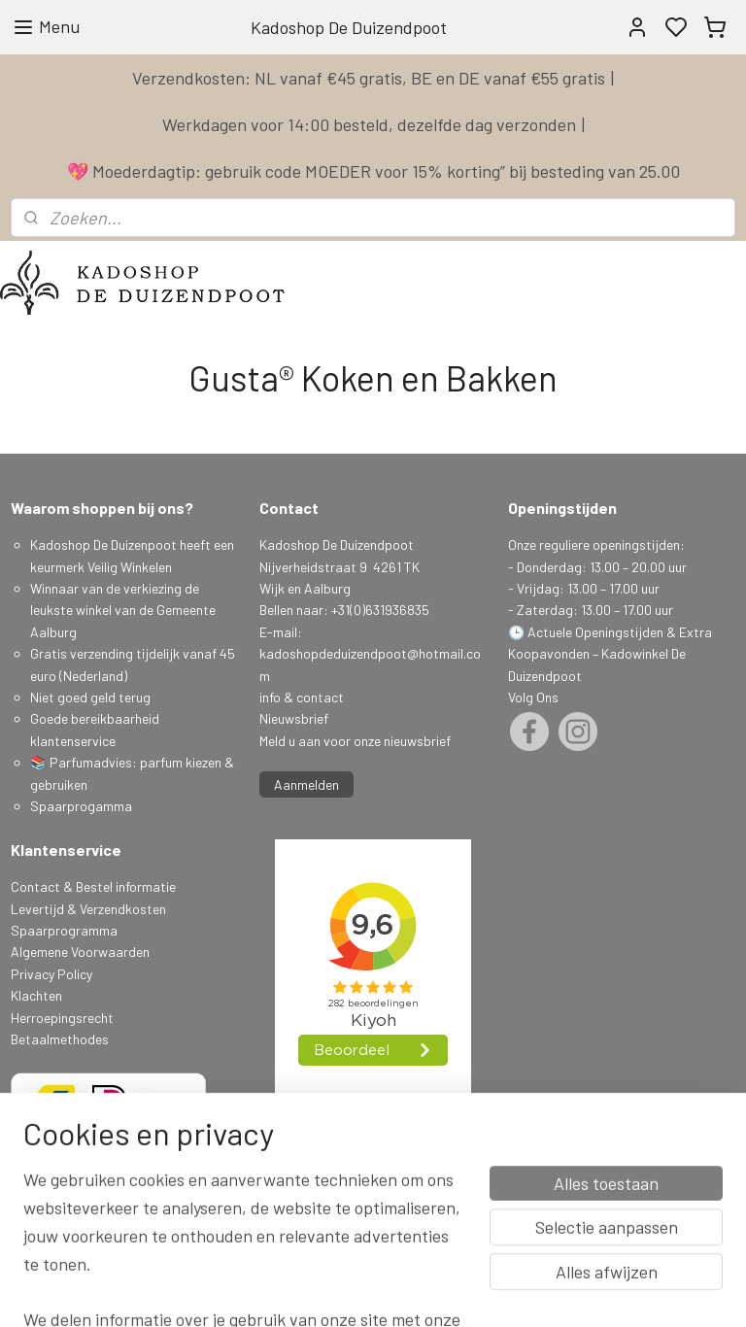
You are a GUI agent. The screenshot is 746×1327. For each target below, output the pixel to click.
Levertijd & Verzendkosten (88, 909)
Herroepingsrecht (62, 1017)
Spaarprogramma (64, 930)
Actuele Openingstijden (595, 632)
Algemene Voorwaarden (80, 951)
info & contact (301, 697)
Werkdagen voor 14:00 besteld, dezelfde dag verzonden (369, 124)
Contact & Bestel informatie (93, 886)
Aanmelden (306, 784)
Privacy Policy (51, 974)
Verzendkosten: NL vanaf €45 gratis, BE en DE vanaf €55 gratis (368, 77)
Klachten (36, 995)
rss (497, 1291)
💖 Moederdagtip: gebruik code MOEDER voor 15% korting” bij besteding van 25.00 (373, 171)
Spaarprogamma (82, 806)
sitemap (468, 1291)
